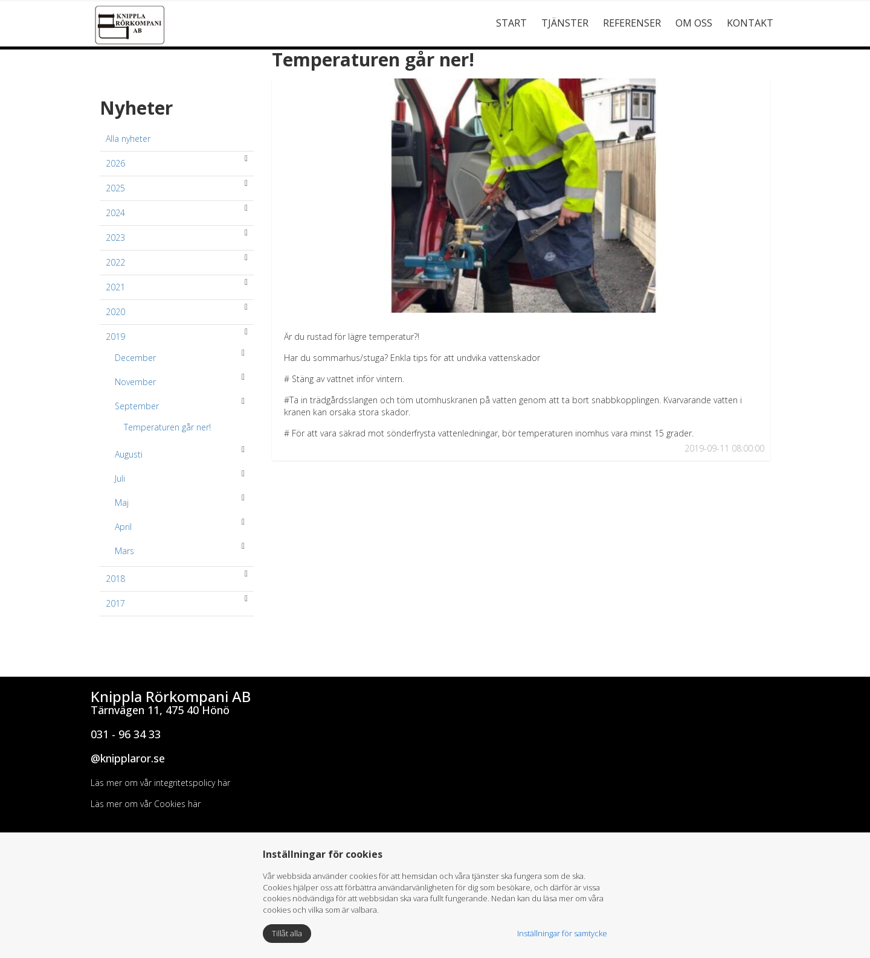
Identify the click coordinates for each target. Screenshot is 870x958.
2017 (115, 603)
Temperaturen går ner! (167, 427)
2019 (115, 336)
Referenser (632, 23)
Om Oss (693, 23)
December (135, 357)
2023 (115, 237)
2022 (115, 262)
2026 (115, 163)
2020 (115, 312)
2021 (115, 287)
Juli (120, 478)
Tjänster (564, 23)
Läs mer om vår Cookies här (146, 804)
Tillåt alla (287, 933)
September (137, 406)
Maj (122, 502)
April (123, 526)
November (135, 382)
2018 (115, 578)
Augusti (129, 454)
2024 (115, 213)
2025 (115, 188)
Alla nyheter (128, 138)
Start (511, 23)
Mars (124, 551)
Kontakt (750, 23)
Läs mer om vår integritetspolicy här (160, 782)
